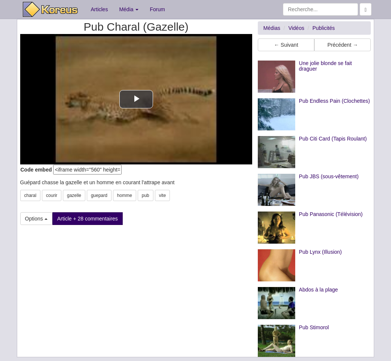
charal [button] (30, 195)
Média (128, 9)
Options (36, 219)
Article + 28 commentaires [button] (87, 219)
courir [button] (51, 195)
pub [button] (145, 195)
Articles (99, 9)
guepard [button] (99, 195)
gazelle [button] (74, 195)
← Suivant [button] (286, 45)
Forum (157, 9)
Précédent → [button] (342, 45)
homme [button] (124, 195)
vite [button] (162, 195)
